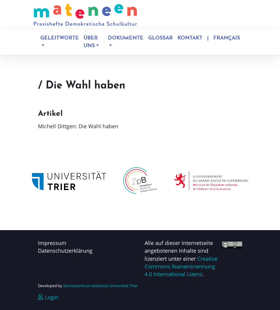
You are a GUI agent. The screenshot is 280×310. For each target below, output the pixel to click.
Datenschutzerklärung (65, 250)
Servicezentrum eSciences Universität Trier (100, 285)
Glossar (160, 38)
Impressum (52, 242)
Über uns (91, 42)
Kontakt (189, 38)
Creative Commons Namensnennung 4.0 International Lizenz (181, 266)
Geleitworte (59, 38)
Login (48, 297)
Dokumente (125, 38)
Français (226, 38)
